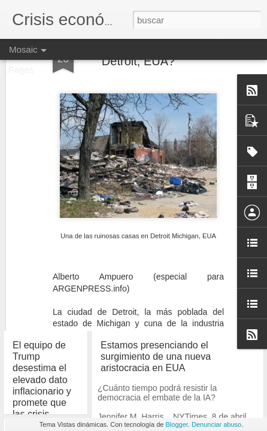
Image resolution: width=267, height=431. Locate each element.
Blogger (177, 424)
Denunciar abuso (216, 424)
